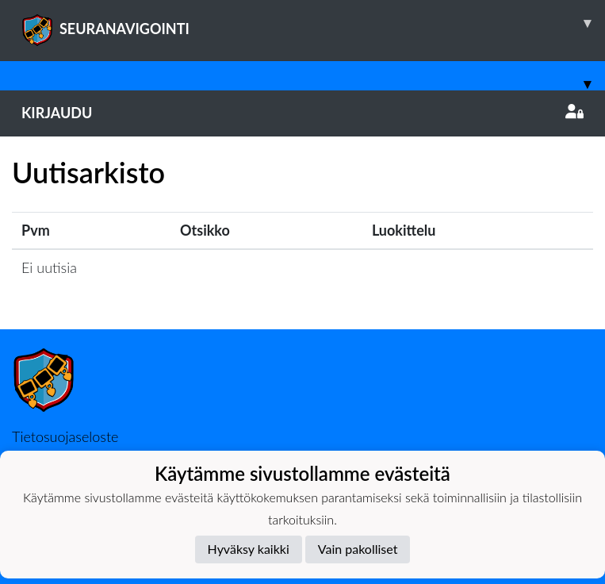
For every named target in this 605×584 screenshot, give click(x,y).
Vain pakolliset (358, 548)
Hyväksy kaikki (248, 548)
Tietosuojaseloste (65, 436)
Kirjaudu (302, 112)
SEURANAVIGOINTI (313, 23)
